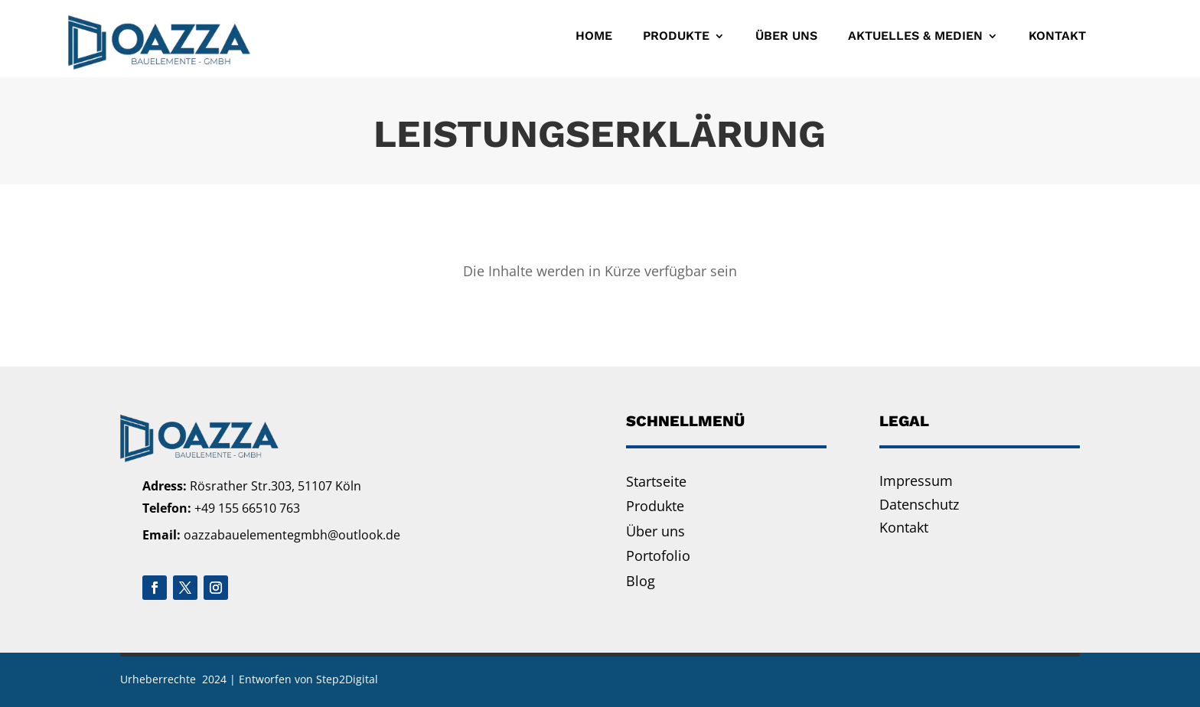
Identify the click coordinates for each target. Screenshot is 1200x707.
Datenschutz (919, 504)
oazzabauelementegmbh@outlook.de (292, 534)
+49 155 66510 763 (247, 508)
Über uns (786, 35)
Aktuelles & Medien (915, 35)
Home (594, 35)
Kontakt (1057, 35)
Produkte (676, 35)
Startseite (656, 481)
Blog (640, 581)
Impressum (916, 480)
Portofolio (658, 555)
